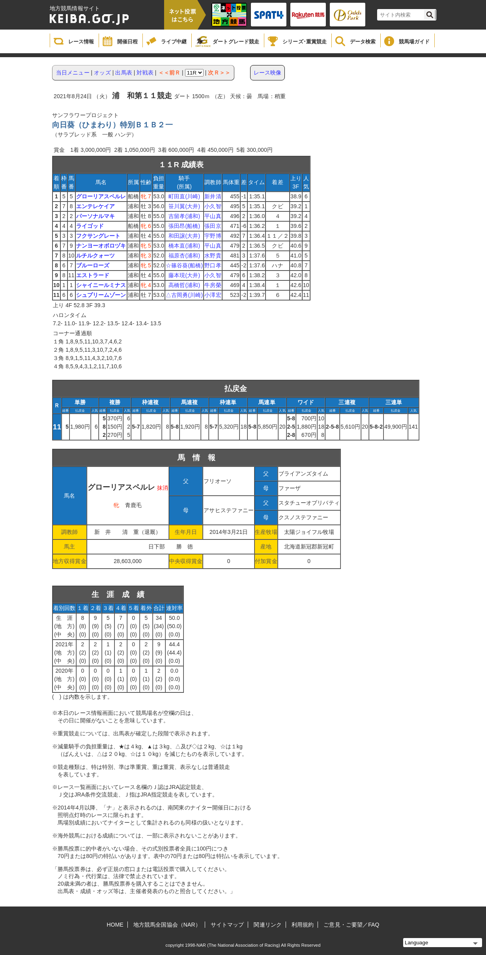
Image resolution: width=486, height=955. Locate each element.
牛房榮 (212, 285)
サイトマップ (227, 924)
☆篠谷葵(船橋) (184, 265)
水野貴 (212, 255)
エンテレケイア (95, 206)
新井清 (212, 196)
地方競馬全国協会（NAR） (167, 924)
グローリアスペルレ (101, 196)
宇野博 (212, 236)
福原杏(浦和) (184, 255)
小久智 (212, 206)
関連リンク (268, 924)
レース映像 (268, 72)
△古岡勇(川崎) (184, 295)
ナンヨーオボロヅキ (101, 245)
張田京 (212, 226)
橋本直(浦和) (184, 245)
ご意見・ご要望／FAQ (351, 924)
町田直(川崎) (184, 196)
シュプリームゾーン (101, 295)
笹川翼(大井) (184, 206)
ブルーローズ (93, 265)
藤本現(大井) (184, 275)
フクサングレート (98, 236)
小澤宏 (212, 295)
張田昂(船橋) (184, 226)
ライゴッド (90, 226)
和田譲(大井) (184, 236)
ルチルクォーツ (95, 255)
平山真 (212, 216)
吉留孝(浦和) (184, 216)
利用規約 (303, 924)
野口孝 (212, 265)
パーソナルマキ (95, 216)
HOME (115, 924)
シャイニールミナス (101, 285)
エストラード (93, 275)
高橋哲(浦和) (184, 285)
